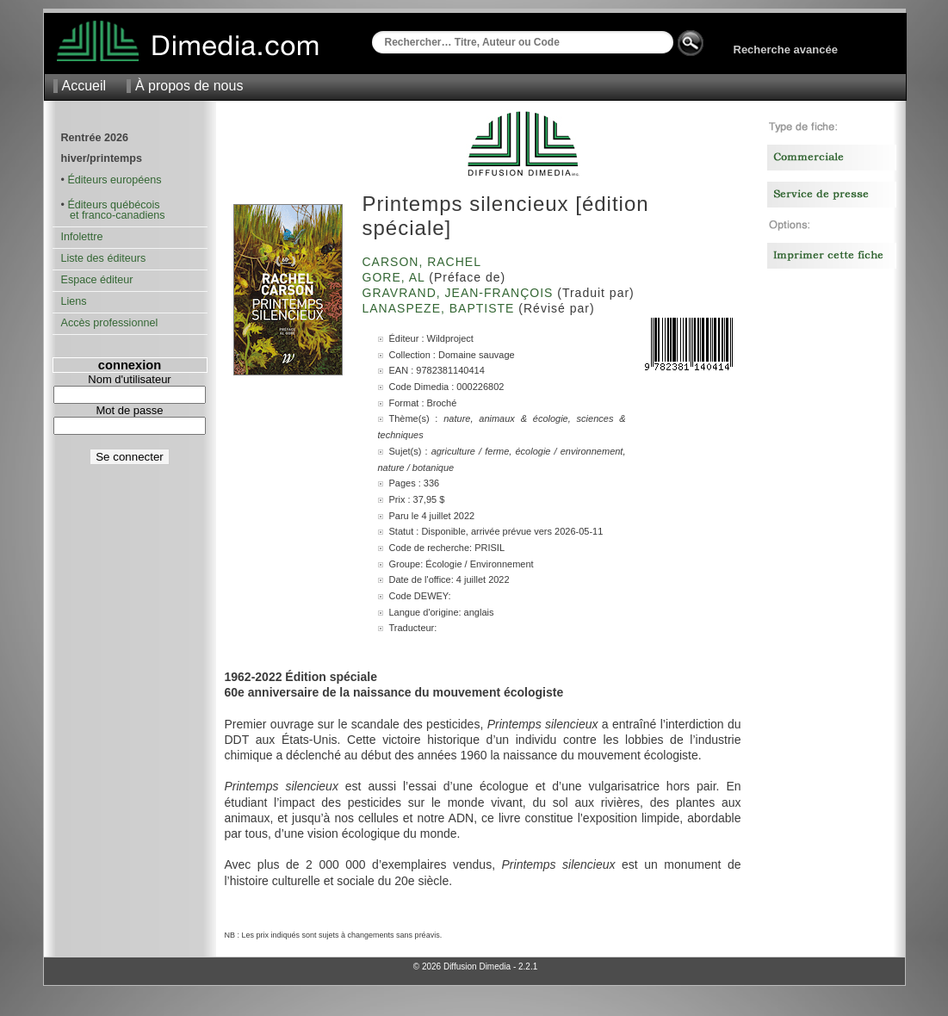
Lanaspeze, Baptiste (440, 308)
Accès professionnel (109, 323)
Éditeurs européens (114, 180)
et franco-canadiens (113, 215)
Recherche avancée (786, 49)
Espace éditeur (97, 280)
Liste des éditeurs (103, 258)
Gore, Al (396, 277)
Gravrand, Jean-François (460, 293)
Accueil (84, 85)
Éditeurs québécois (113, 205)
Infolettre (82, 237)
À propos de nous (189, 85)
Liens (74, 301)
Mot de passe (129, 410)
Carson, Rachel (424, 262)
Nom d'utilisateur (129, 379)
